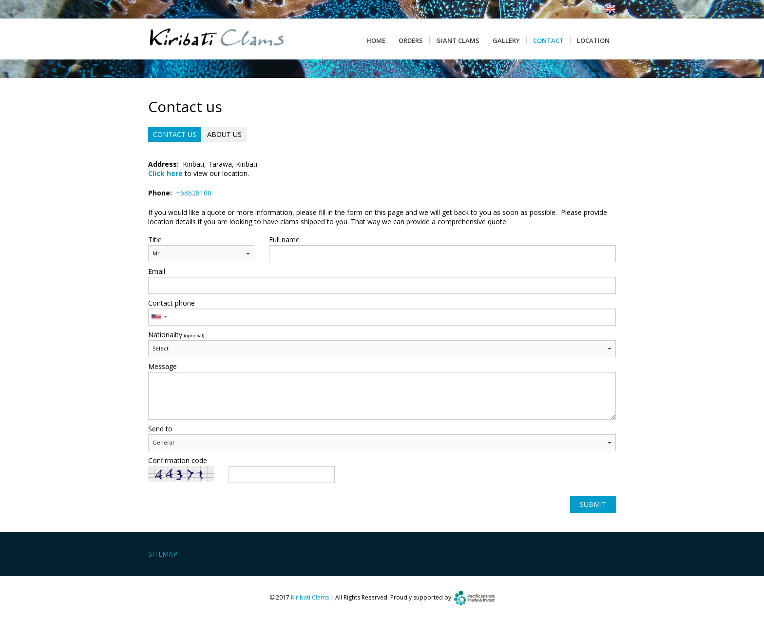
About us (224, 134)
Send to (160, 429)
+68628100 (193, 192)
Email (156, 271)
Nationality (176, 334)
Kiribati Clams (310, 597)
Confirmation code (177, 460)
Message (162, 366)
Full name (284, 239)
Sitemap (162, 554)
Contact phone (171, 303)
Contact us (174, 134)
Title (155, 239)
